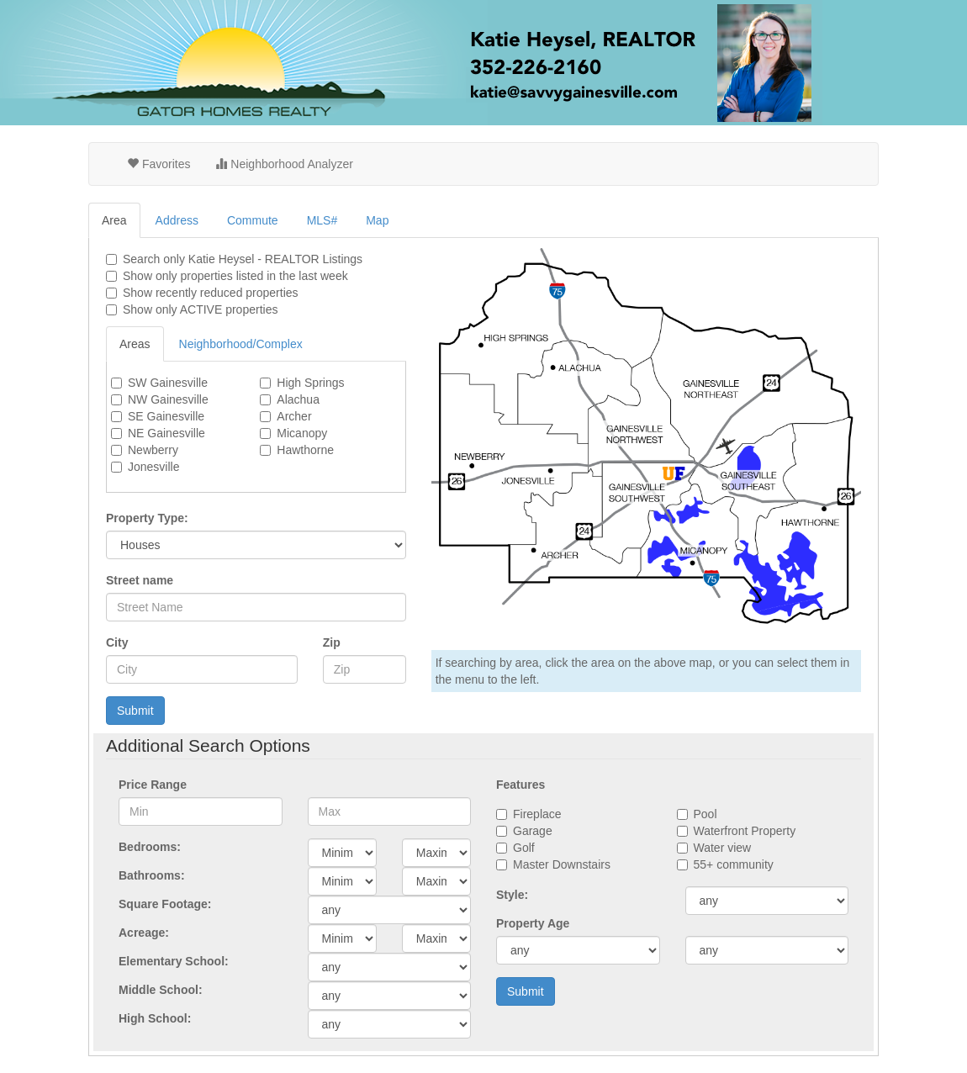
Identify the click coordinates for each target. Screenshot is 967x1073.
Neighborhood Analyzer (283, 164)
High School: (155, 1018)
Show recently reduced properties (211, 292)
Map (377, 220)
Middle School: (161, 989)
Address (177, 220)
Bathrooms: (152, 875)
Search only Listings (242, 259)
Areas (135, 344)
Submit (135, 710)
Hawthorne (305, 450)
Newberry (153, 450)
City (117, 642)
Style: (512, 894)
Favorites (158, 164)
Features (520, 784)
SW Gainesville (168, 382)
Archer (294, 416)
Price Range (153, 784)
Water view (723, 847)
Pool (705, 814)
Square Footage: (165, 904)
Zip (332, 642)
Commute (252, 220)
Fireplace (537, 814)
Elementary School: (174, 961)
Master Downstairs (561, 864)
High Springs (310, 382)
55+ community (734, 864)
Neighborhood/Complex (241, 344)
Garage (532, 831)
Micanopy (302, 433)
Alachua (298, 399)
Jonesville (153, 466)
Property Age (532, 923)
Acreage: (144, 932)
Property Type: (147, 518)
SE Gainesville (166, 416)
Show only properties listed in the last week (235, 276)
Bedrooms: (150, 847)
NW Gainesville (168, 399)
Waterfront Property (745, 831)
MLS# (322, 220)
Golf (524, 847)
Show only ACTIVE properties (200, 309)
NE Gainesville (166, 433)
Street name (139, 580)
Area (114, 220)
